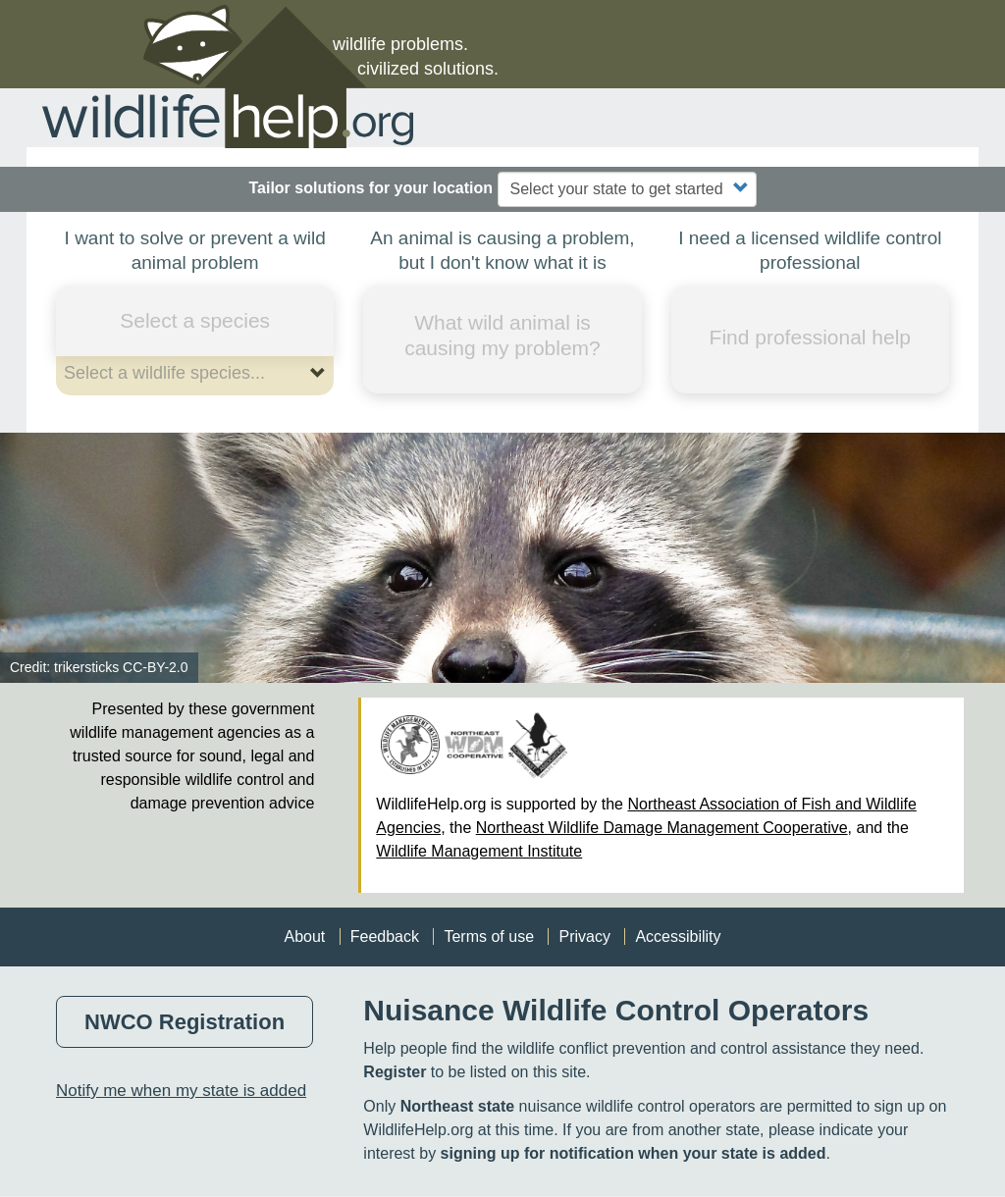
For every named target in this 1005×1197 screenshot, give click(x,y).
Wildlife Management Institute (479, 851)
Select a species (195, 320)
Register (394, 1072)
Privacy (583, 936)
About (304, 936)
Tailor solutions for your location (370, 188)
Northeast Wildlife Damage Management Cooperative (662, 827)
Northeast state (457, 1106)
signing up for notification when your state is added (633, 1153)
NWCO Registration (184, 1022)
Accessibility (677, 936)
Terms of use (489, 936)
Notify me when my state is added (181, 1090)
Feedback (384, 936)
